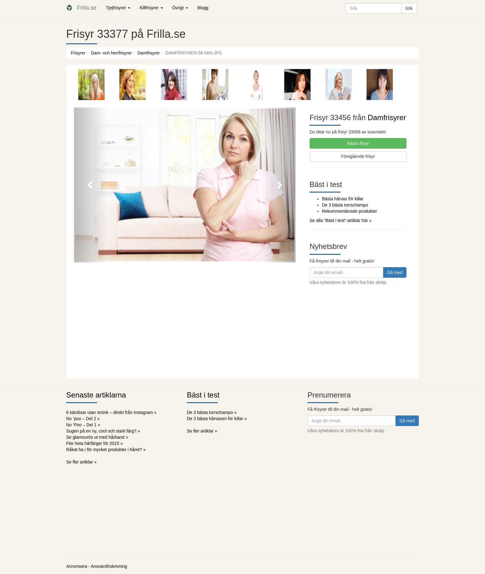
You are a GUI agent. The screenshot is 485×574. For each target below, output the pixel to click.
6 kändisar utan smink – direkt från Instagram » (111, 412)
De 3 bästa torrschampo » (212, 412)
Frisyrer (78, 52)
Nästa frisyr (358, 143)
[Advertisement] (242, 332)
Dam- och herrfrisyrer (111, 52)
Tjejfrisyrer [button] (118, 7)
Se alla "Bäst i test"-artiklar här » (341, 220)
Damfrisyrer (148, 52)
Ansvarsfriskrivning (109, 566)
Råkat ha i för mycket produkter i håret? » (106, 449)
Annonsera (76, 566)
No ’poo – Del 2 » (83, 418)
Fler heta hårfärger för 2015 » (94, 443)
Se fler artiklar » (81, 461)
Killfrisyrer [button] (151, 7)
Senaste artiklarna (96, 395)
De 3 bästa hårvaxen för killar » (217, 418)
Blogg (202, 7)
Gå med (394, 272)
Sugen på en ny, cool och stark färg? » (103, 430)
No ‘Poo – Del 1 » (83, 424)
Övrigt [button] (180, 7)
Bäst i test (203, 395)
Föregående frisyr (358, 156)
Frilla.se (87, 8)
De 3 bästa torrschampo (345, 204)
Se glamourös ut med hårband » (97, 437)
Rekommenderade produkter (349, 211)
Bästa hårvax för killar (343, 198)
